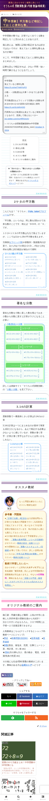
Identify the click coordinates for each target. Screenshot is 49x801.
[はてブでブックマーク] (40, 696)
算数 (6, 645)
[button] (40, 704)
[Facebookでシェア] (24, 696)
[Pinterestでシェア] (24, 704)
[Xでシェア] (8, 696)
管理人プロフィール (12, 783)
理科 (7, 652)
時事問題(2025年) (19, 638)
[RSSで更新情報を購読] (36, 717)
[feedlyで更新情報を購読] (12, 717)
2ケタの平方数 (21, 144)
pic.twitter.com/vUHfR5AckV (17, 119)
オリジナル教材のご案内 (25, 159)
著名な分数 (20, 148)
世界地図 (35, 638)
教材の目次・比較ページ (28, 543)
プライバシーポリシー (37, 788)
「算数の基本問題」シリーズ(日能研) (27, 540)
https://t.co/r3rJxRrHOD (15, 107)
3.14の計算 (20, 152)
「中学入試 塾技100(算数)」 (27, 554)
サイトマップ (12, 788)
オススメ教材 (20, 156)
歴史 (6, 638)
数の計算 (7, 675)
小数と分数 (12, 389)
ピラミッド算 (16, 242)
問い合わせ (36, 783)
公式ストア (27, 665)
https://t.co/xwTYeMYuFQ (16, 87)
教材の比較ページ (21, 557)
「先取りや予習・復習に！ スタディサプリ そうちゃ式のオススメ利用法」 (24, 581)
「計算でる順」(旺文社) (16, 518)
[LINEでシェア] (8, 704)
